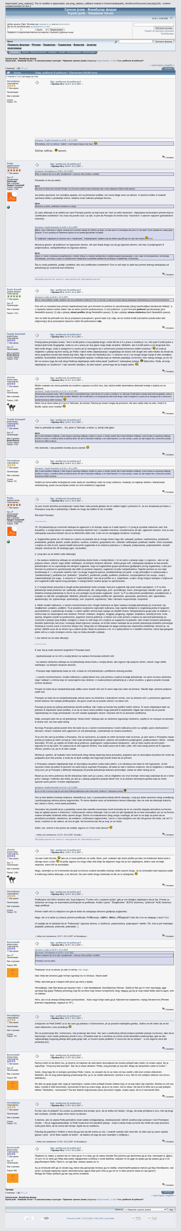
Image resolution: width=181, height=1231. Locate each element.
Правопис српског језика (75, 61)
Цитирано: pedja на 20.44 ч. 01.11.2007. (51, 297)
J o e (112, 61)
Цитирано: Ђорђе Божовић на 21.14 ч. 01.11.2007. (56, 391)
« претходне (156, 65)
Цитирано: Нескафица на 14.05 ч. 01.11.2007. (54, 171)
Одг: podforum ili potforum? (65, 81)
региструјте (64, 24)
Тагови (62, 52)
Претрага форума (38, 52)
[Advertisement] (104, 111)
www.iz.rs (60, 279)
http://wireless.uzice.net (90, 279)
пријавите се (45, 24)
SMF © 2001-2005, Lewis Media (101, 1218)
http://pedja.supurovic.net (45, 279)
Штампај (168, 69)
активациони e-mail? (40, 26)
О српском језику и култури (48, 61)
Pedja (10, 163)
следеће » (169, 65)
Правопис (49, 44)
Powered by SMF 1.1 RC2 (77, 1218)
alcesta (11, 377)
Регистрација (89, 52)
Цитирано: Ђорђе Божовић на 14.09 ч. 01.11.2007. (56, 140)
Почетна (15, 52)
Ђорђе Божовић (16, 334)
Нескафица (13, 81)
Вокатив (79, 44)
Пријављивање (74, 52)
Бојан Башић (103, 61)
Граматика (64, 44)
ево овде (83, 969)
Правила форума (18, 44)
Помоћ (25, 52)
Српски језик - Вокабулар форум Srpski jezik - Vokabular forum (20, 59)
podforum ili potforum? (133, 61)
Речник (36, 44)
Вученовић (13, 942)
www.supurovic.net (72, 279)
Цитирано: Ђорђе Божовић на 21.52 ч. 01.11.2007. (56, 468)
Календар (52, 52)
